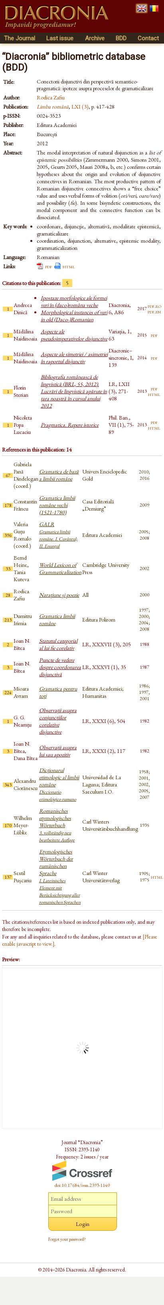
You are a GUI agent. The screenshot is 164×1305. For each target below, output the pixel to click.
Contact (148, 38)
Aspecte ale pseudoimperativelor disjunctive (74, 335)
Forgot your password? (67, 1239)
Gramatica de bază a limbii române (59, 475)
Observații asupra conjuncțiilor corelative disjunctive (58, 721)
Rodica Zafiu (51, 97)
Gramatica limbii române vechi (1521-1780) (57, 505)
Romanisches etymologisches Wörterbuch (57, 825)
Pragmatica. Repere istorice (70, 424)
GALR (58, 535)
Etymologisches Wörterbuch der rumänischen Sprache (60, 876)
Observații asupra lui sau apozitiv (58, 751)
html (69, 266)
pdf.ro (154, 305)
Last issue (59, 38)
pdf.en (154, 311)
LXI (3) (80, 106)
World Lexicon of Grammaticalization (60, 568)
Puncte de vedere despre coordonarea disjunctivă (60, 667)
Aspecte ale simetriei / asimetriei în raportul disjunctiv (74, 358)
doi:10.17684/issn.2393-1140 (82, 1185)
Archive (95, 38)
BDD (121, 38)
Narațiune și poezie (59, 594)
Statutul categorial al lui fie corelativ (58, 644)
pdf (48, 266)
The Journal (19, 38)
